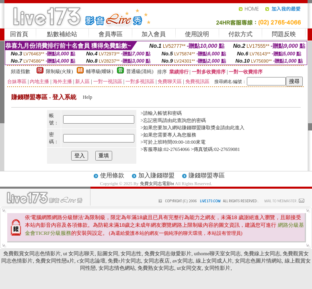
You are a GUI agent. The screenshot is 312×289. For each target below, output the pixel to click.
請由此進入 (232, 127)
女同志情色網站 (117, 268)
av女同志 (182, 261)
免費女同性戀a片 (54, 261)
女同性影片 (217, 268)
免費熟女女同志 (156, 268)
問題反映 (284, 34)
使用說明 (197, 34)
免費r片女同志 (124, 261)
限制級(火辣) (59, 71)
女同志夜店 (157, 261)
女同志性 (131, 253)
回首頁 (19, 34)
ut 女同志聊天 (78, 253)
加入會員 (154, 34)
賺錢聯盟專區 (207, 175)
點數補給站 (62, 34)
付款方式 (240, 34)
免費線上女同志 (262, 253)
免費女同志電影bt (157, 183)
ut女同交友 (189, 268)
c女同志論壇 (91, 261)
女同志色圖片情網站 (258, 261)
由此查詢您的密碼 (186, 120)
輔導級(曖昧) (99, 71)
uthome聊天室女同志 (217, 253)
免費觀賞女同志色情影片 (32, 253)
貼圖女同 (107, 253)
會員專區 (111, 34)
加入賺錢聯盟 (156, 175)
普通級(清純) (140, 71)
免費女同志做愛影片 (167, 253)
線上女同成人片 (214, 261)
